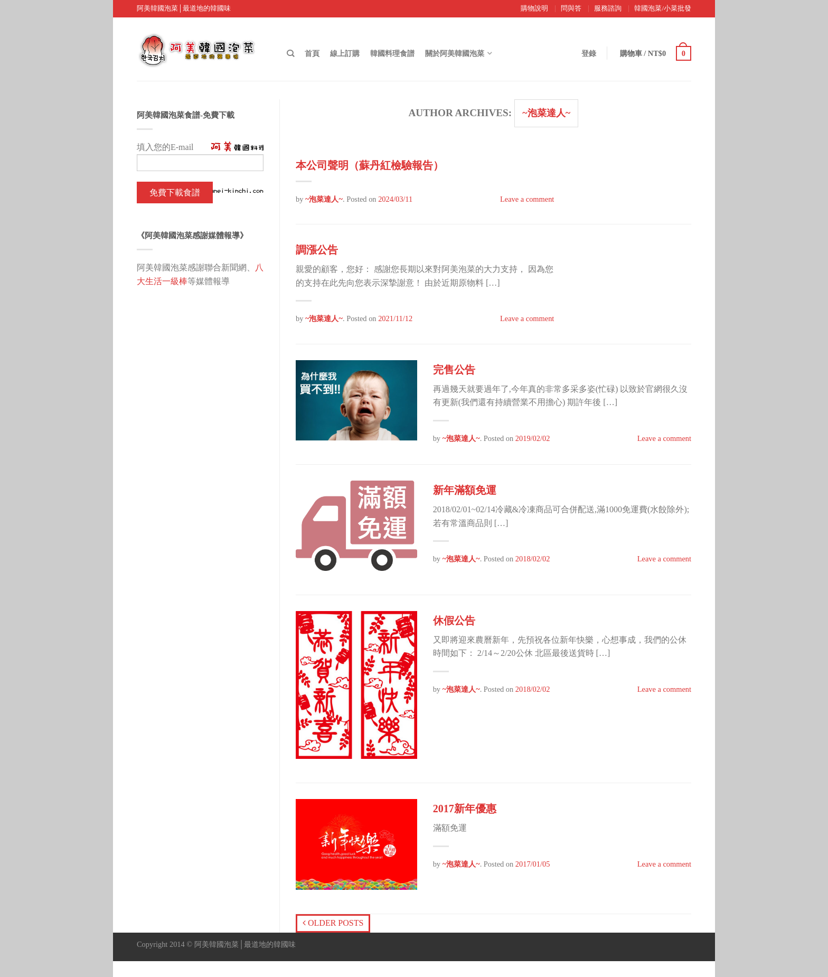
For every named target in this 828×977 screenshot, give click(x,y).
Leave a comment (527, 199)
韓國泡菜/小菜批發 (662, 8)
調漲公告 (317, 250)
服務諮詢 (608, 8)
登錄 (588, 53)
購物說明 (534, 8)
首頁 (312, 53)
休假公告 (454, 620)
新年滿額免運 (464, 490)
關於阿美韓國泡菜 (454, 53)
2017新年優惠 (464, 808)
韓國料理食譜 (392, 53)
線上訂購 (345, 53)
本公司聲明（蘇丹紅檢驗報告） (370, 165)
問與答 (571, 8)
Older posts (333, 922)
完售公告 (454, 369)
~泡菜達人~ (546, 113)
